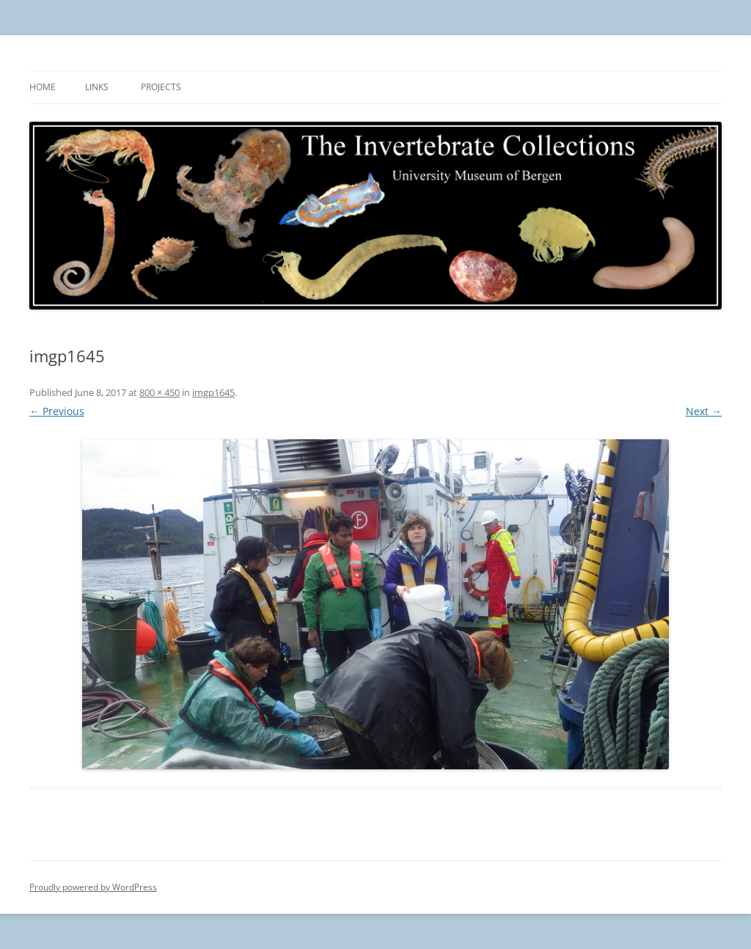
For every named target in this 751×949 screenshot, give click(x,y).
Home (42, 87)
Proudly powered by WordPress (93, 887)
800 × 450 (159, 392)
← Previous (56, 411)
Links (97, 87)
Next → (704, 411)
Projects (161, 87)
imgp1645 (213, 392)
